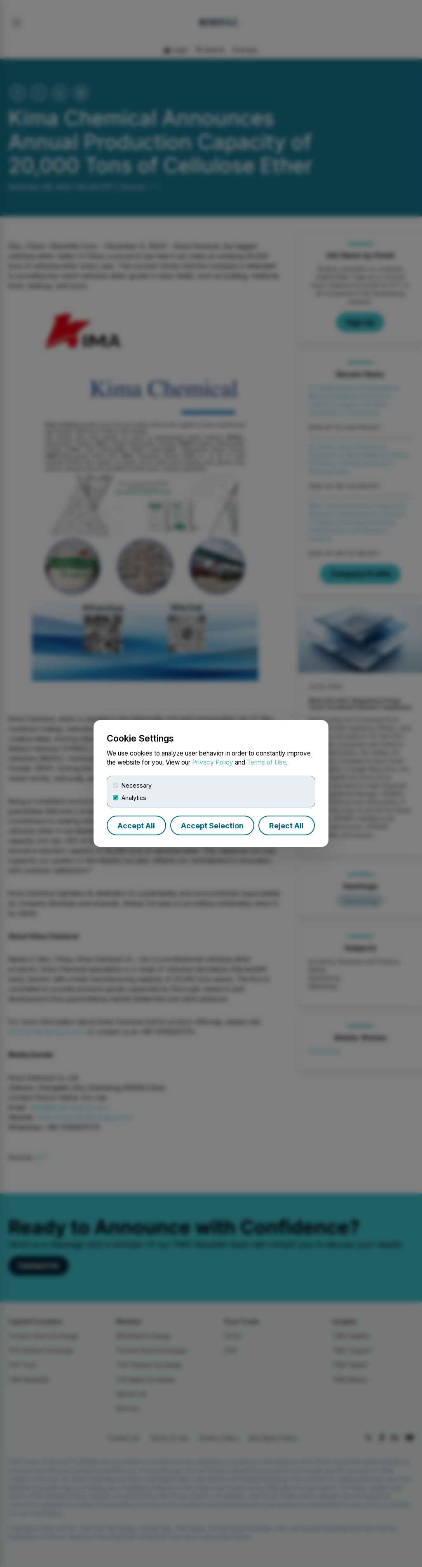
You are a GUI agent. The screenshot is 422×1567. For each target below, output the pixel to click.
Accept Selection (212, 825)
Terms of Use (266, 762)
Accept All (136, 825)
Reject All (286, 825)
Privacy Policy (212, 762)
